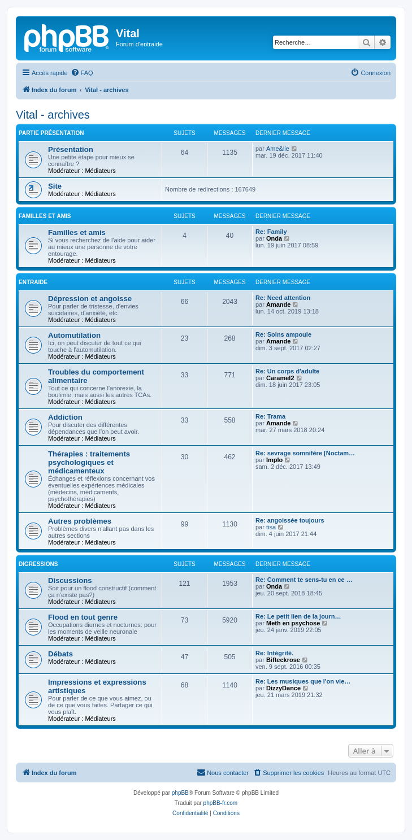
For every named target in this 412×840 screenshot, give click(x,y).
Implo (274, 459)
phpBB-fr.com (220, 803)
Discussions (70, 580)
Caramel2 (280, 378)
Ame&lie (277, 148)
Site (55, 186)
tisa (271, 527)
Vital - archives (53, 114)
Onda (274, 238)
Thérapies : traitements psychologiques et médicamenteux (89, 462)
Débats (60, 654)
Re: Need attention (282, 297)
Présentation (70, 149)
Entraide (33, 282)
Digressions (38, 564)
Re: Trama (270, 416)
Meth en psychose (293, 623)
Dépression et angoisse (90, 298)
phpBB (180, 793)
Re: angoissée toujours (289, 520)
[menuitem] (82, 73)
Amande (278, 304)
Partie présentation (51, 133)
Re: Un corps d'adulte (287, 371)
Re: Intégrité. (274, 653)
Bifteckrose (283, 659)
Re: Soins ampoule (283, 334)
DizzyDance (283, 688)
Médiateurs (100, 170)
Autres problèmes (79, 521)
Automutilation (74, 335)
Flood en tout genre (83, 617)
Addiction (65, 417)
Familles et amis (45, 216)
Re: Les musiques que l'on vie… (302, 681)
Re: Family (271, 231)
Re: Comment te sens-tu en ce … (304, 579)
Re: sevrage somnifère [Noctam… (305, 453)
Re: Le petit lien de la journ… (298, 616)
